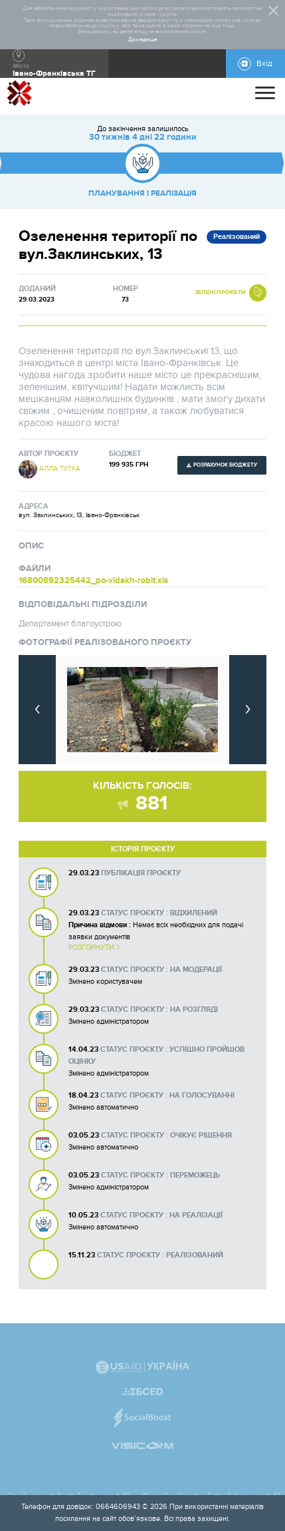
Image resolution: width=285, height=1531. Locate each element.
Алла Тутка (59, 469)
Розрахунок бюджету (225, 465)
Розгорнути (91, 947)
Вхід (264, 64)
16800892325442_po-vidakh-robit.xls (93, 580)
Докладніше (142, 40)
